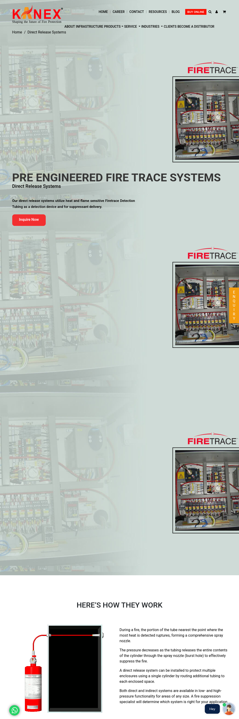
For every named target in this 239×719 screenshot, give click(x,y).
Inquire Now (29, 219)
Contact (136, 12)
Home (103, 12)
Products (112, 26)
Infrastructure (89, 26)
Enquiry (234, 305)
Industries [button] (150, 26)
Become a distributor (196, 26)
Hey (212, 709)
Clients (170, 26)
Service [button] (131, 26)
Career (119, 12)
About (69, 26)
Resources (158, 12)
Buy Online (195, 12)
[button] (210, 11)
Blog (176, 12)
